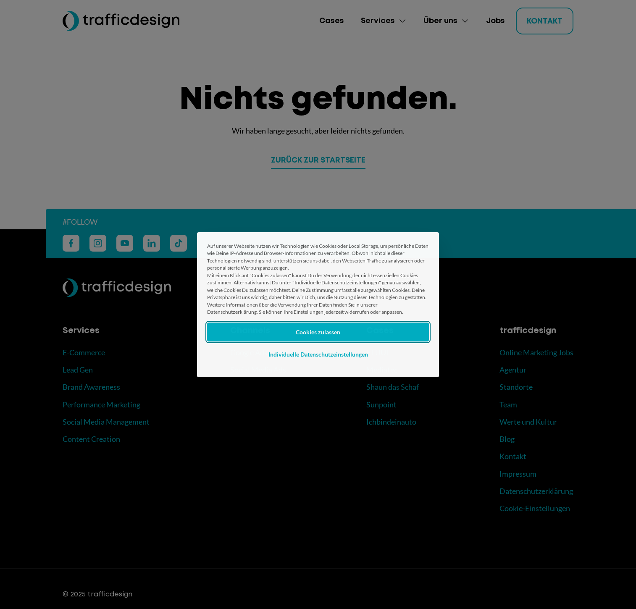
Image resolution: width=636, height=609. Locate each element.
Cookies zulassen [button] (318, 332)
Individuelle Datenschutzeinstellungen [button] (318, 354)
